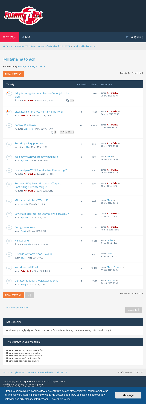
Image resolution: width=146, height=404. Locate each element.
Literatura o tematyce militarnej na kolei (39, 111)
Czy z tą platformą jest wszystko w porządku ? (42, 213)
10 (69, 132)
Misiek (110, 240)
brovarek (111, 280)
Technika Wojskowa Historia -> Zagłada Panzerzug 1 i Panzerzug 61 (38, 185)
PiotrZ (23, 231)
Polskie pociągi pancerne (29, 143)
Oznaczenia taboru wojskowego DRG (36, 280)
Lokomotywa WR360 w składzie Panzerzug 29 (41, 170)
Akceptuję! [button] (128, 395)
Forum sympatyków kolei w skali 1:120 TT (47, 372)
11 (73, 132)
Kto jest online (13, 321)
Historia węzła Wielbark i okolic (33, 254)
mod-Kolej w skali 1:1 (35, 66)
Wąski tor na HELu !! (26, 267)
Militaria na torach (19, 59)
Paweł (27, 244)
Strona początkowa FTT (14, 372)
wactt (109, 156)
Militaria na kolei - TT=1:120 (31, 200)
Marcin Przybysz (115, 267)
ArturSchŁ (29, 100)
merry (23, 284)
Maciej (21, 66)
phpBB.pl (39, 384)
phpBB (28, 381)
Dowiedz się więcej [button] (60, 399)
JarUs (26, 147)
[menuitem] (25, 37)
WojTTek (28, 128)
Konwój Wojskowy (25, 125)
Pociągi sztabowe (25, 227)
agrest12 (25, 160)
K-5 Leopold (22, 240)
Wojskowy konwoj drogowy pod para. (36, 156)
